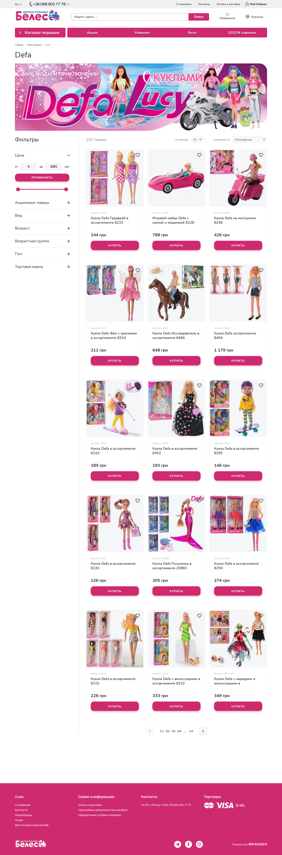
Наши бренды (34, 44)
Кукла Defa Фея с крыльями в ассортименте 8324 (114, 335)
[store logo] (40, 16)
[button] (138, 155)
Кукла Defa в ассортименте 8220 (113, 565)
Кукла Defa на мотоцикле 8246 (235, 220)
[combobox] (138, 17)
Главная (19, 44)
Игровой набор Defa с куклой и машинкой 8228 (173, 220)
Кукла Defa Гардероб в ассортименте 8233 (109, 220)
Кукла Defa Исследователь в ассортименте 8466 (175, 335)
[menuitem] (22, 804)
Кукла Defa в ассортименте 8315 (113, 681)
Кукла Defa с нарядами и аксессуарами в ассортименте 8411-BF (234, 681)
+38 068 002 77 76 (180, 804)
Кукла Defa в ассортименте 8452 (174, 450)
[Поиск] (199, 17)
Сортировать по (221, 139)
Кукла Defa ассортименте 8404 (235, 335)
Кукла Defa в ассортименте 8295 (236, 450)
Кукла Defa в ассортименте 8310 (113, 450)
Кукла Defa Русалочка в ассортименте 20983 (171, 565)
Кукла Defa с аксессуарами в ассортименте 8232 (176, 681)
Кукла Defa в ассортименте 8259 (236, 565)
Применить (42, 177)
